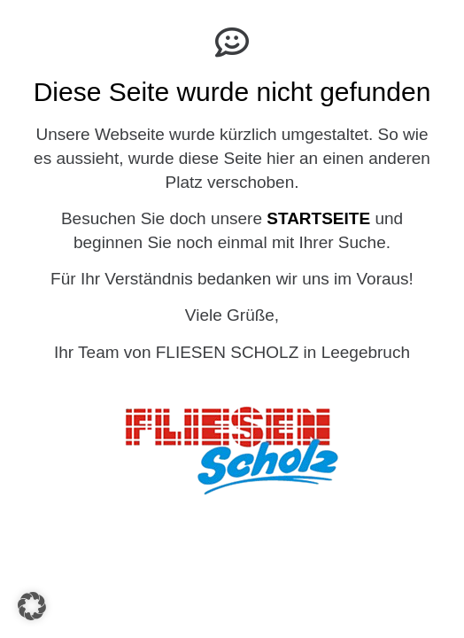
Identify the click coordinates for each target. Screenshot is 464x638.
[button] (32, 606)
